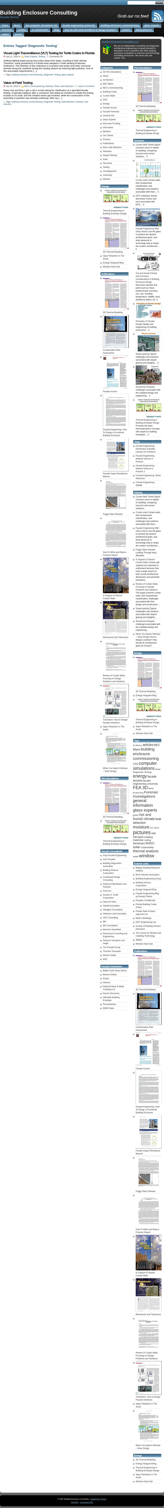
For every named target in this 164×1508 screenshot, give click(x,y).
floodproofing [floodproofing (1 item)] (138, 793)
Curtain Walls (109, 96)
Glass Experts (30, 56)
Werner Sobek (109, 955)
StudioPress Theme (98, 1499)
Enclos (106, 978)
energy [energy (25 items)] (140, 776)
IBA (104, 921)
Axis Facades (109, 859)
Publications (108, 143)
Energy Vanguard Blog (113, 263)
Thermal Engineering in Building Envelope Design (116, 211)
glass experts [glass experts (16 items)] (145, 810)
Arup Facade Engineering (114, 855)
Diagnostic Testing (52, 74)
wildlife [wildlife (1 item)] (135, 857)
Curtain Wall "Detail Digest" (148, 145)
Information (108, 127)
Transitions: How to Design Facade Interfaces (116, 720)
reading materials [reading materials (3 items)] (143, 838)
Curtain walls (142, 512)
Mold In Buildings (143, 918)
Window (106, 179)
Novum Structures (111, 993)
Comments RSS (86, 1502)
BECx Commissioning (34, 86)
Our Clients (108, 135)
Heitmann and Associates (114, 913)
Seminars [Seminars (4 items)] (139, 843)
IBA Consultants (110, 925)
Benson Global (110, 974)
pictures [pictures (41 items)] (142, 832)
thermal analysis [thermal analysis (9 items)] (145, 851)
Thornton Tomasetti (112, 951)
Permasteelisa (109, 1004)
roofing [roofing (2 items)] (147, 840)
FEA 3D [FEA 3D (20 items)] (140, 787)
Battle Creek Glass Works (115, 970)
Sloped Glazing (110, 155)
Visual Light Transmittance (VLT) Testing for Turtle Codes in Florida (49, 53)
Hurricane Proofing (111, 123)
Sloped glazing (142, 608)
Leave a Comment (86, 86)
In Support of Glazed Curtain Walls (116, 595)
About (105, 76)
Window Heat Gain (111, 267)
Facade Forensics (111, 111)
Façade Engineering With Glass (149, 228)
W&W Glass (108, 1008)
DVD (105, 100)
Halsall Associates (111, 906)
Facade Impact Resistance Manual (116, 473)
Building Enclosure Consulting (38, 13)
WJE (105, 959)
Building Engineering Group (148, 878)
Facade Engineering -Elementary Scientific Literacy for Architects (146, 449)
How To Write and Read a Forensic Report (116, 552)
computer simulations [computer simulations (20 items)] (145, 766)
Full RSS (74, 1502)
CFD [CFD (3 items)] (135, 764)
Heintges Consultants (113, 909)
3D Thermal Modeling (146, 1459)
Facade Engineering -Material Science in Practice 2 (146, 468)
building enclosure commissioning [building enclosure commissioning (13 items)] (146, 754)
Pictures (106, 139)
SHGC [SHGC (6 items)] (150, 843)
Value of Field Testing (17, 83)
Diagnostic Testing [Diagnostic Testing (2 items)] (142, 772)
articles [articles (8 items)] (148, 745)
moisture (80, 102)
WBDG (139, 940)
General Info (108, 115)
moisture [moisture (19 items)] (141, 827)
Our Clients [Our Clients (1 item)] (154, 828)
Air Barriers (108, 80)
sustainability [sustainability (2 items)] (147, 847)
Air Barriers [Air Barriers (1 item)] (137, 745)
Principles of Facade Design (149, 321)
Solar (105, 159)
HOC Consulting (110, 917)
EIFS (138, 196)
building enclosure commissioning (27, 74)
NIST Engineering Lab (146, 922)
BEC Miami (108, 84)
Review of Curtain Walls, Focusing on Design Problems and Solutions (147, 587)
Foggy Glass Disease (145, 549)
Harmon (106, 982)
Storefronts (141, 621)
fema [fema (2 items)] (150, 788)
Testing (41, 56)
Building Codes (110, 92)
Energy (106, 103)
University (107, 175)
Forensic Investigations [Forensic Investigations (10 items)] (145, 794)
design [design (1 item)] (158, 769)
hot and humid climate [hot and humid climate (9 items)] (144, 817)
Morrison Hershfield (112, 929)
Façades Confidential (145, 900)
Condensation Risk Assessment (116, 350)
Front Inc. (107, 891)
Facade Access (110, 107)
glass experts (68, 74)
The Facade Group (111, 947)
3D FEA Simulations (112, 72)
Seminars (107, 151)
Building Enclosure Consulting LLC (120, 41)
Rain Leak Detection (64, 86)
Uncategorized (109, 171)
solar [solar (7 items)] (136, 847)
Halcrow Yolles (109, 902)
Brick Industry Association (147, 874)
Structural (107, 163)
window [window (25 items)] (146, 855)
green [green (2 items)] (136, 815)
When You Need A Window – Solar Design (116, 768)
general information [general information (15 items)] (143, 803)
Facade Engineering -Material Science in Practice (146, 459)
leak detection (68, 102)
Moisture (50, 86)
